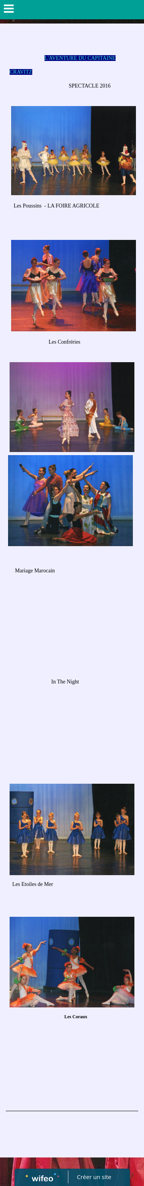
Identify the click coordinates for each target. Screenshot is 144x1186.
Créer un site (94, 1177)
